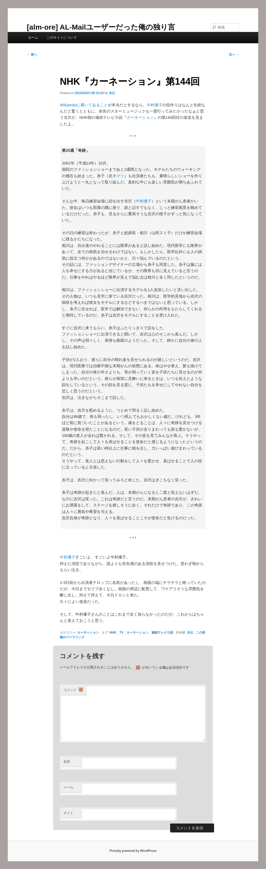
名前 (66, 761)
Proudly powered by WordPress (132, 851)
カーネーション (140, 117)
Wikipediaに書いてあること (84, 105)
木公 (112, 93)
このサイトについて (61, 38)
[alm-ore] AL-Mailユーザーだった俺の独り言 (101, 27)
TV (121, 632)
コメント (73, 690)
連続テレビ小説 (162, 632)
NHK (113, 632)
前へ (32, 54)
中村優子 (154, 105)
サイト (68, 813)
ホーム (33, 38)
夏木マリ (116, 176)
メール (68, 787)
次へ (234, 54)
